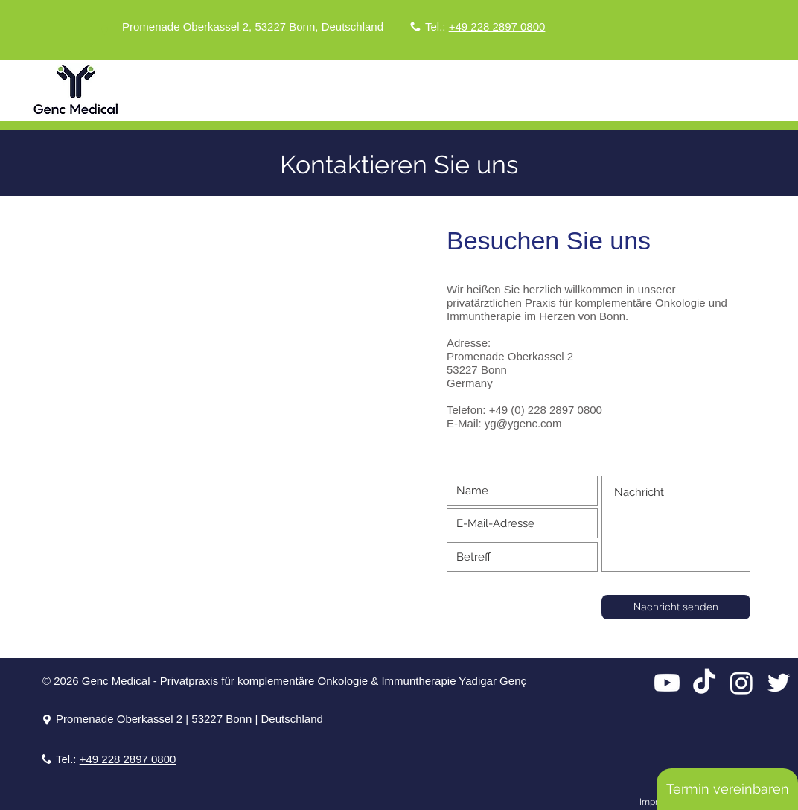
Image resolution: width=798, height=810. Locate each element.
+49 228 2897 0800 (497, 26)
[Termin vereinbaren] (727, 789)
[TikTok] (704, 683)
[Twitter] (779, 683)
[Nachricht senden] (675, 607)
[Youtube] (667, 683)
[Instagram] (741, 683)
